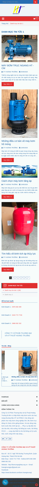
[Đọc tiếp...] (6, 383)
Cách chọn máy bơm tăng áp (17, 181)
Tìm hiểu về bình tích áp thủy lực (19, 253)
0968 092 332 (16, 323)
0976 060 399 (16, 307)
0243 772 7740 (17, 315)
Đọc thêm (8, 84)
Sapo (24, 485)
